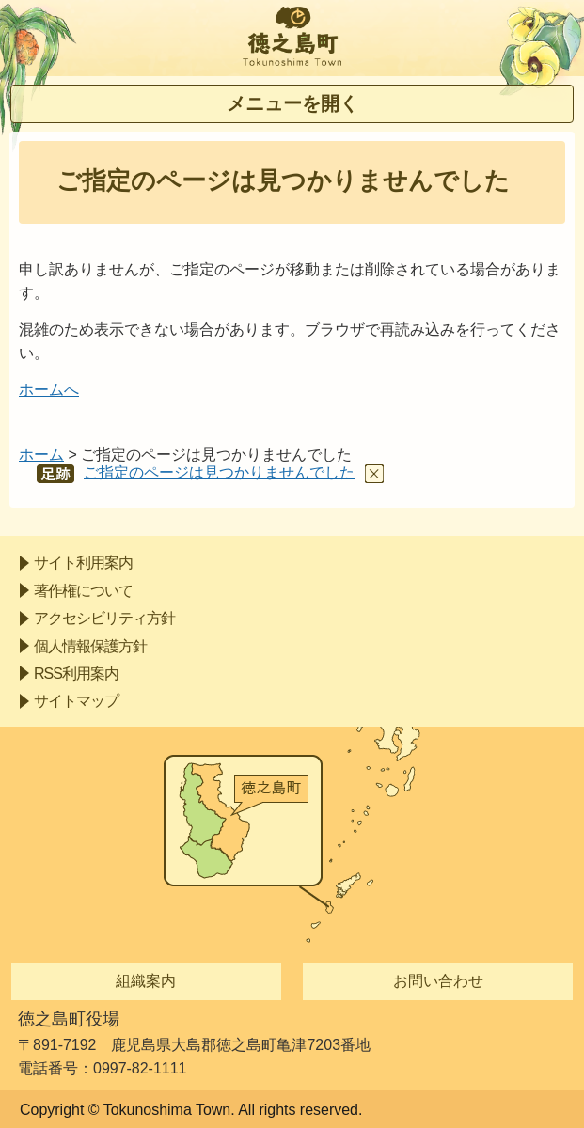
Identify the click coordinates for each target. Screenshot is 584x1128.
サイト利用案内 (83, 563)
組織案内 (146, 981)
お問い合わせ (438, 981)
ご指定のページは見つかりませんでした (219, 472)
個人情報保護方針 (90, 646)
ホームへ (49, 390)
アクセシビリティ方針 (104, 618)
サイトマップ (76, 701)
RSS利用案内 (76, 674)
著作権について (83, 591)
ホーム (41, 454)
